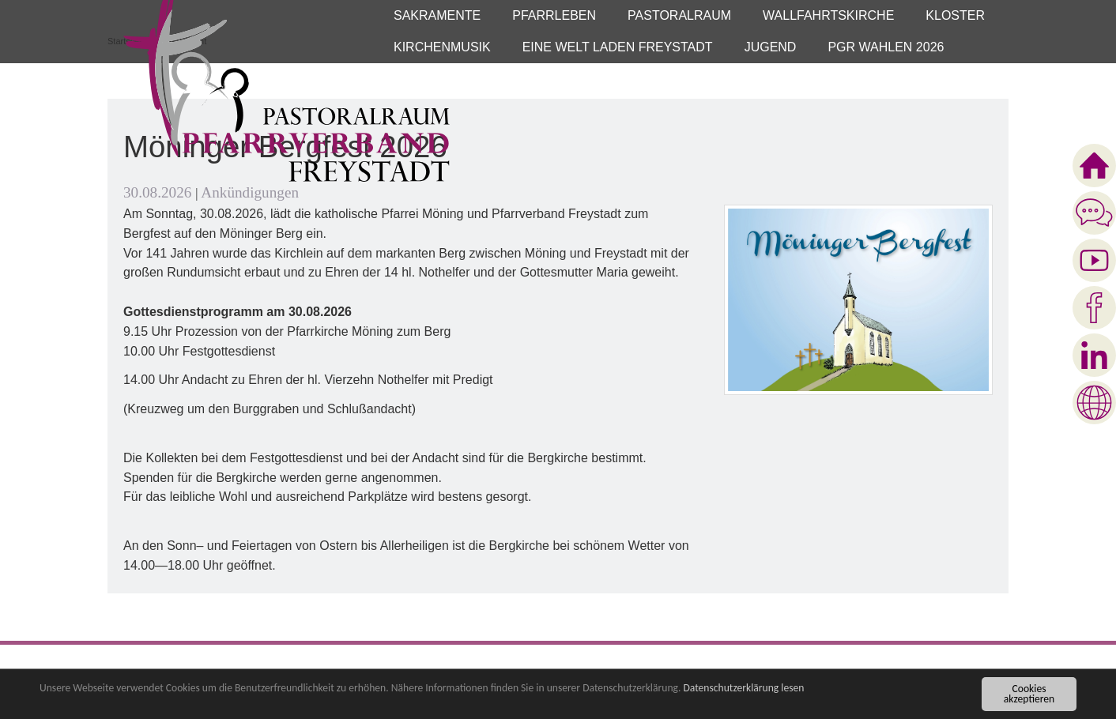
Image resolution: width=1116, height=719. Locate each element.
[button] (437, 16)
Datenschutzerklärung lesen (743, 689)
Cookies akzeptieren (1029, 695)
